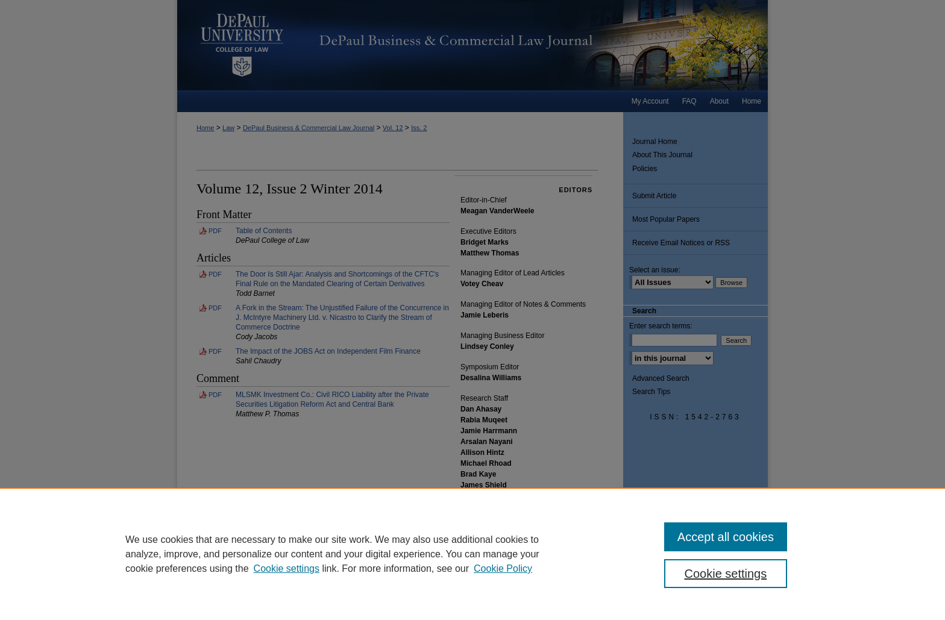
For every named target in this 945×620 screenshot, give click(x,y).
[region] (472, 553)
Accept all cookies (725, 536)
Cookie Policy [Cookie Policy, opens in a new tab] (503, 568)
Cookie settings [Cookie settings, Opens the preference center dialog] (726, 573)
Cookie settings (286, 568)
